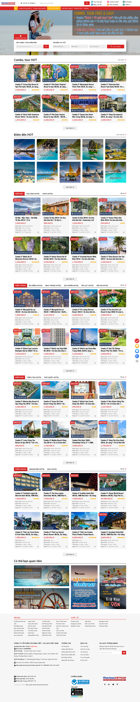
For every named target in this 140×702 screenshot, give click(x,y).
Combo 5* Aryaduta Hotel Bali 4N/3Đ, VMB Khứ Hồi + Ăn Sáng (113, 538)
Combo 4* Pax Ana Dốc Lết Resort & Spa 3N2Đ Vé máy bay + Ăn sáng (112, 317)
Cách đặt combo (67, 8)
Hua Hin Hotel (103, 624)
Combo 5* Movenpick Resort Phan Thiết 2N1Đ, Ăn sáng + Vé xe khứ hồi (84, 92)
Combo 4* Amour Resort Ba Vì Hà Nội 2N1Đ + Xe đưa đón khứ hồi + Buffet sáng (55, 264)
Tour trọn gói (96, 2)
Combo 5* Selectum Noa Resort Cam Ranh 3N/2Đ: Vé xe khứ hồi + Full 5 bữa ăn (112, 92)
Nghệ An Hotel (46, 633)
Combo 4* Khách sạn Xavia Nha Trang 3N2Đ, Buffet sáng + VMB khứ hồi (84, 356)
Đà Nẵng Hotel (36, 285)
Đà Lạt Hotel (88, 285)
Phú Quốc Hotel (51, 377)
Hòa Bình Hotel (46, 626)
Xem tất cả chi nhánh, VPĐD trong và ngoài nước (30, 662)
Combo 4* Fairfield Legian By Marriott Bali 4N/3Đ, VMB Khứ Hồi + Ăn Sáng (26, 500)
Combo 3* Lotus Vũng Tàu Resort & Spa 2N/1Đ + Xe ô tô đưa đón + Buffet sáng (26, 447)
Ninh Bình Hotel (46, 635)
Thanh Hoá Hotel (61, 633)
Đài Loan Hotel (89, 624)
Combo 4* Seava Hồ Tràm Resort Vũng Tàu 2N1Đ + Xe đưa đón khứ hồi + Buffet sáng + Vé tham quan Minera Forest (55, 410)
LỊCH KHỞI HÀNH (53, 8)
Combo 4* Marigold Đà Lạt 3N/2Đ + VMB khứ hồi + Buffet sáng (55, 317)
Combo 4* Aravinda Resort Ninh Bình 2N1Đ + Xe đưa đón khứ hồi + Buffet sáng (84, 264)
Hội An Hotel (102, 285)
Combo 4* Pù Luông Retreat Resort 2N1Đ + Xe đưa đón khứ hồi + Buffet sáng (84, 317)
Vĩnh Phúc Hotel (61, 635)
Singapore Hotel (37, 469)
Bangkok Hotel (103, 621)
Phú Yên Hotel (60, 624)
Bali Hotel (52, 469)
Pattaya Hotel (103, 626)
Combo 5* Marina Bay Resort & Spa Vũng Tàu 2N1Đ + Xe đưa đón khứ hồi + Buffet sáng (27, 409)
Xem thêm (121, 60)
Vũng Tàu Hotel (34, 377)
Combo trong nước (24, 8)
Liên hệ (86, 8)
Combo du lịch (112, 2)
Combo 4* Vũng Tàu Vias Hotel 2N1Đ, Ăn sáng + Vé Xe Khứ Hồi (113, 446)
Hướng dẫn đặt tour (67, 649)
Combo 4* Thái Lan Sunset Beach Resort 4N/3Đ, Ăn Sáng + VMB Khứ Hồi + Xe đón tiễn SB (55, 540)
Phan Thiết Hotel (61, 621)
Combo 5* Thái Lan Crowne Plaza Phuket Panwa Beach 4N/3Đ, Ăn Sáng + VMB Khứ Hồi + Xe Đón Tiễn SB (84, 540)
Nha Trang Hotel (53, 285)
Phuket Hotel (75, 621)
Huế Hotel (31, 633)
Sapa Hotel (47, 194)
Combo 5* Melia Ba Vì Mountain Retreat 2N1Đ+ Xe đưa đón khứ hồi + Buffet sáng (27, 264)
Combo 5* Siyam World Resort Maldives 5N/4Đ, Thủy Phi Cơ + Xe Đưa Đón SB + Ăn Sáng (112, 500)
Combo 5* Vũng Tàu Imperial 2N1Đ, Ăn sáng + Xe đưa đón (112, 121)
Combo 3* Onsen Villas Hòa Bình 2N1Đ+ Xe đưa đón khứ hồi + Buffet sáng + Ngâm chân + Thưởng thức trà (112, 226)
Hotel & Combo (85, 649)
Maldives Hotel (75, 626)
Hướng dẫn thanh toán (68, 652)
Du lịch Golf (83, 660)
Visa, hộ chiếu (112, 5)
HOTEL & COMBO (29, 3)
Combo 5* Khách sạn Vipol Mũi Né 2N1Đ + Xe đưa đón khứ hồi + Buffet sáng (55, 356)
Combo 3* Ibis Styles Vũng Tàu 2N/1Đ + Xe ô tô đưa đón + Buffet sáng (112, 409)
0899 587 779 (32, 681)
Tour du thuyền (85, 657)
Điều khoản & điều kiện (68, 654)
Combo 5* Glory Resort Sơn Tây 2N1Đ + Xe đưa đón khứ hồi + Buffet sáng (112, 264)
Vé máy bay (84, 652)
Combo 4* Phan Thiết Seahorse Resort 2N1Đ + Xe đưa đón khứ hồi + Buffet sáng (27, 122)
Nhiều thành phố (19, 633)
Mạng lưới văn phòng (67, 660)
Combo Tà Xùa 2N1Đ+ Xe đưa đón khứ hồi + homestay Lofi (83, 224)
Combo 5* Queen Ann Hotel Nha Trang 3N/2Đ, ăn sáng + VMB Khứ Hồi (82, 122)
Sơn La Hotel (60, 630)
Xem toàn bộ (120, 134)
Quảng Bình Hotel (33, 635)
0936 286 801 (30, 679)
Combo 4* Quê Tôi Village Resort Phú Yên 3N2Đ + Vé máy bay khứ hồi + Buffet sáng (112, 356)
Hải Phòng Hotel (47, 624)
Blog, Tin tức (96, 5)
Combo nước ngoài (39, 8)
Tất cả (122, 193)
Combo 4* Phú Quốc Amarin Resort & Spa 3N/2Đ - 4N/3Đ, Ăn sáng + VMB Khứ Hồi (55, 122)
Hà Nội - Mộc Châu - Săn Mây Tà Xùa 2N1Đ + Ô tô (26, 224)
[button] (122, 193)
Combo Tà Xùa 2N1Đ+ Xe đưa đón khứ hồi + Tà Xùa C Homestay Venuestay (55, 225)
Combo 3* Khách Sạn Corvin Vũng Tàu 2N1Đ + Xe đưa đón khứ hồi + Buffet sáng (83, 409)
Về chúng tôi (65, 646)
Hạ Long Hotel (33, 194)
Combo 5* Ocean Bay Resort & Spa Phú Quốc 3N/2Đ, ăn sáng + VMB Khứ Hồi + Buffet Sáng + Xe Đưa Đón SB (27, 93)
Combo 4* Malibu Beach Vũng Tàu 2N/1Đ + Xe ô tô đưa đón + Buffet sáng (55, 447)
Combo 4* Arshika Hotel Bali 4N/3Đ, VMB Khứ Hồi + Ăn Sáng (84, 499)
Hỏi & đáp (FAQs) (66, 657)
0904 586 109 (32, 676)
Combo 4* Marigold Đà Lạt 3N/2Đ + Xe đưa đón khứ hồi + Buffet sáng (26, 317)
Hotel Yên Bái (46, 630)
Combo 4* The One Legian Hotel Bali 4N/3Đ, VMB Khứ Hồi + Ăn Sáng (55, 500)
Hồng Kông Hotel (90, 626)
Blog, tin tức (78, 8)
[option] (70, 32)
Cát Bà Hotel (46, 621)
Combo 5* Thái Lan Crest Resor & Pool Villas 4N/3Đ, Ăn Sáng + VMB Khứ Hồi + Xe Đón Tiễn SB (27, 539)
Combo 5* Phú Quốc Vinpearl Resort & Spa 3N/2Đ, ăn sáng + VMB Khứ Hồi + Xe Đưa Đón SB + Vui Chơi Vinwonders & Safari (55, 93)
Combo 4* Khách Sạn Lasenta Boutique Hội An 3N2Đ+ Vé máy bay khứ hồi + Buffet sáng (27, 356)
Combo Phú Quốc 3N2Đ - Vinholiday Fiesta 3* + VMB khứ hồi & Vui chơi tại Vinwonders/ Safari (82, 449)
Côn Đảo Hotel (32, 630)
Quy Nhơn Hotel (71, 285)
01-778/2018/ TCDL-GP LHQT (50, 665)
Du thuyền (127, 2)
